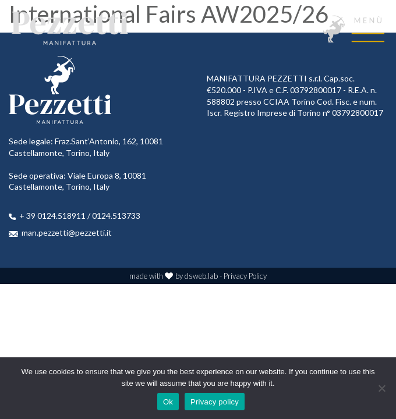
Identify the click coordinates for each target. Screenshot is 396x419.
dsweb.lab (201, 275)
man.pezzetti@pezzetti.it (67, 232)
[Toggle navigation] (353, 28)
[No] (381, 388)
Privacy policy (214, 401)
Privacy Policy (245, 275)
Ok (168, 401)
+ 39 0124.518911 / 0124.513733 (79, 216)
